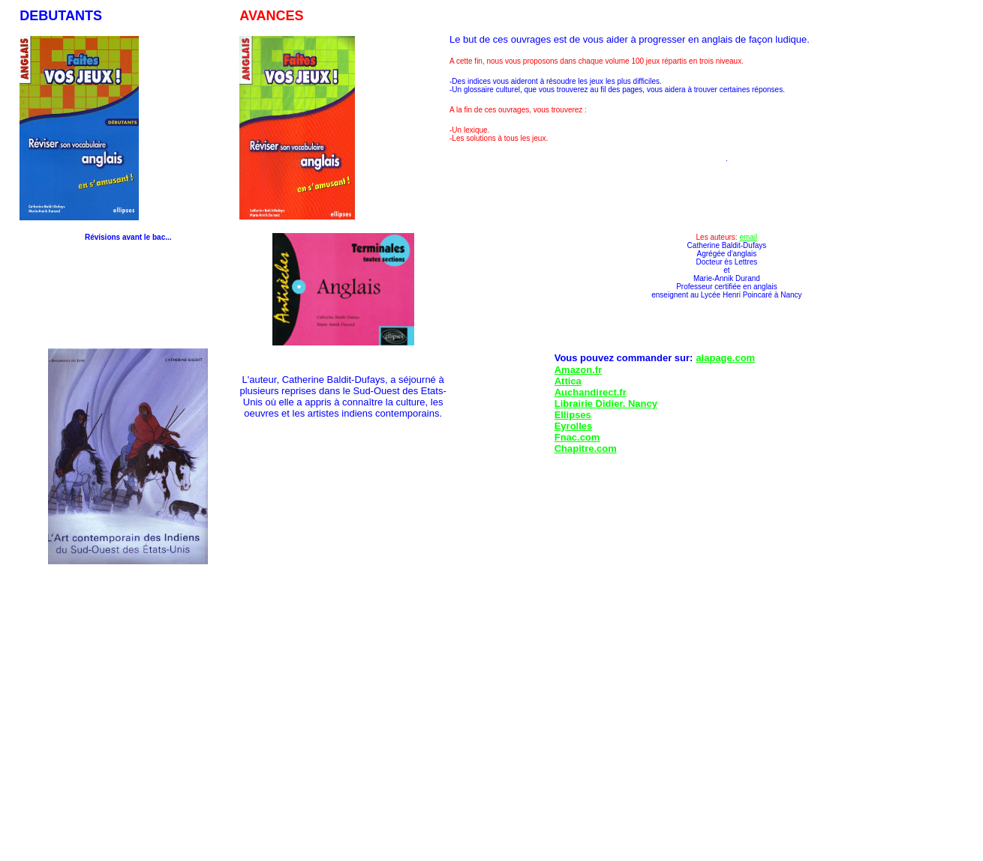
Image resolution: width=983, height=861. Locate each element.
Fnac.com (577, 437)
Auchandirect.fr (591, 392)
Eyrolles (574, 426)
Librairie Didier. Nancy (606, 403)
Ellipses (573, 414)
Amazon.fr (579, 369)
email (748, 237)
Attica (568, 381)
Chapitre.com (586, 448)
